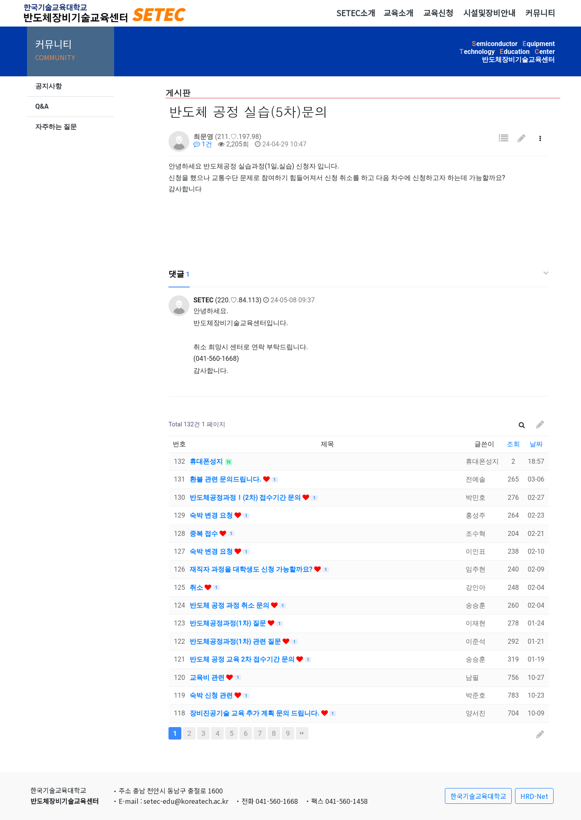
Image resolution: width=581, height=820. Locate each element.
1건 (202, 144)
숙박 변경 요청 (212, 515)
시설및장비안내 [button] (489, 13)
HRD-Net (534, 796)
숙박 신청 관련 (212, 695)
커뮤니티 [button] (540, 13)
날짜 (536, 444)
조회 (513, 444)
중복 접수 (205, 534)
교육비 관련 (208, 677)
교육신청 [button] (438, 13)
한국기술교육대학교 (478, 796)
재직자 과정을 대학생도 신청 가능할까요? (252, 569)
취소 (197, 587)
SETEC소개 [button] (355, 13)
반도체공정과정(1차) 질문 (229, 623)
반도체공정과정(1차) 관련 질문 (236, 641)
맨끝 (302, 733)
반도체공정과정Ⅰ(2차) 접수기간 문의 (246, 497)
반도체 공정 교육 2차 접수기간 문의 (243, 659)
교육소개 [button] (398, 13)
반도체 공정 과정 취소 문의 (230, 605)
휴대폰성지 (207, 461)
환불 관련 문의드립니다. (226, 479)
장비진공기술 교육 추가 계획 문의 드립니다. (255, 713)
